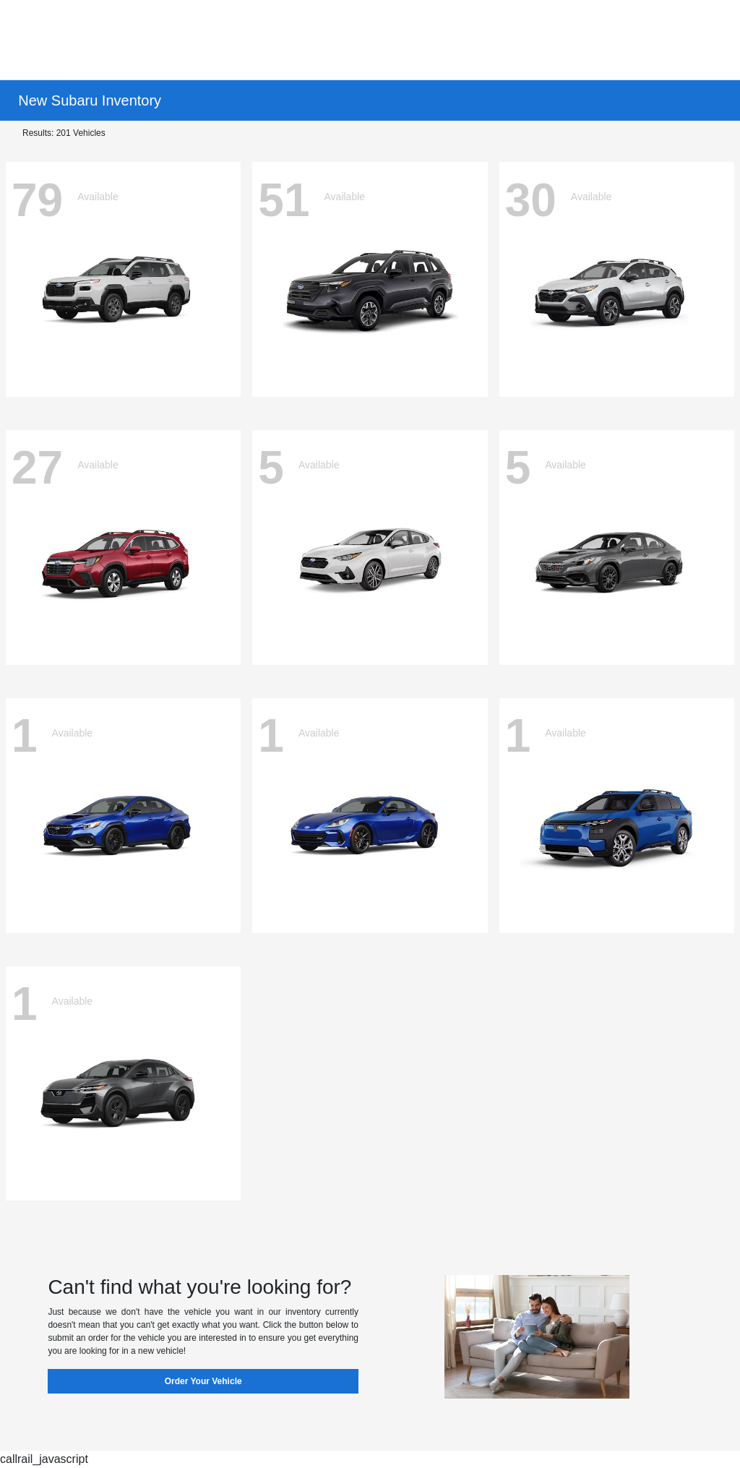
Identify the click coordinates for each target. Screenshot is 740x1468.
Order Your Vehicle (203, 1381)
